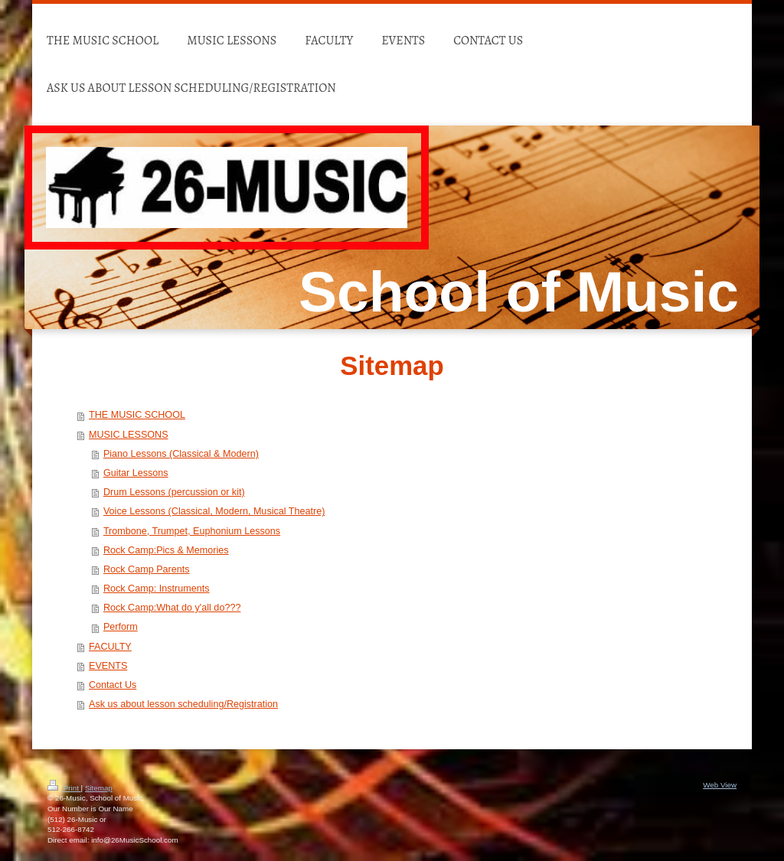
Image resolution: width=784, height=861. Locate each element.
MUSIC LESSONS (128, 434)
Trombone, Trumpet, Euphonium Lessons (191, 531)
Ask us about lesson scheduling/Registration (183, 704)
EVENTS (108, 665)
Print (64, 788)
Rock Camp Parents (146, 569)
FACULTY (110, 646)
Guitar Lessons (135, 473)
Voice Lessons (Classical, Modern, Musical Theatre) (214, 511)
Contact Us (112, 685)
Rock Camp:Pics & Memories (166, 550)
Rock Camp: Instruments (156, 588)
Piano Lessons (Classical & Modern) (181, 453)
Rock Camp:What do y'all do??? (172, 607)
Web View (720, 785)
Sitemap (99, 788)
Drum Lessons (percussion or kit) (174, 492)
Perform (120, 626)
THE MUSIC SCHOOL (137, 414)
